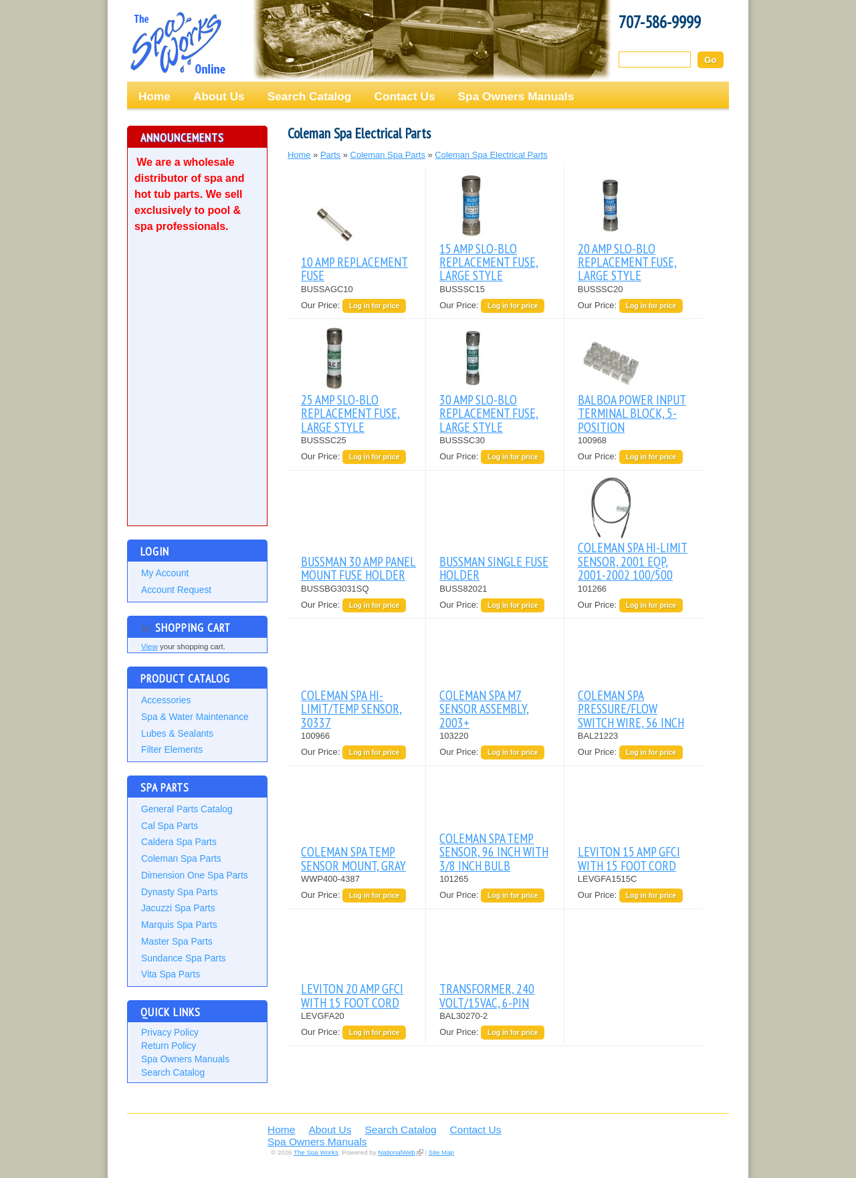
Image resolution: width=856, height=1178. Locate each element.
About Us (219, 96)
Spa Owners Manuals (516, 96)
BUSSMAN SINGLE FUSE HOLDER (493, 568)
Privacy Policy (170, 1032)
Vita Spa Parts (170, 974)
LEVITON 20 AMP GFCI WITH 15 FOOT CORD (352, 995)
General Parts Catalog (187, 809)
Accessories (166, 700)
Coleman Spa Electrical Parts (491, 155)
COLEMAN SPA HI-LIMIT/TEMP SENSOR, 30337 (351, 709)
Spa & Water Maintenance (195, 716)
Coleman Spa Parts (181, 858)
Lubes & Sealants (177, 733)
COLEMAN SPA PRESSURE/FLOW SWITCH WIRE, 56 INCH (631, 709)
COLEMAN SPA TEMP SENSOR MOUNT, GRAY (353, 858)
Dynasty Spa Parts (179, 892)
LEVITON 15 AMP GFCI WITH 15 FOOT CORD (629, 858)
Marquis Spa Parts (179, 924)
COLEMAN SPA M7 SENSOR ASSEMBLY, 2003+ (484, 709)
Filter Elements (172, 749)
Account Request (176, 589)
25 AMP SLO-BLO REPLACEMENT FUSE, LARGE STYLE (350, 413)
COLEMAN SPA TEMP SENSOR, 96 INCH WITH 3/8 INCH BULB (493, 852)
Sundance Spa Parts (183, 958)
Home (154, 96)
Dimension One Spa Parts (194, 875)
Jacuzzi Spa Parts (178, 908)
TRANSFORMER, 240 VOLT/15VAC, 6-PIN (486, 995)
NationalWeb (396, 1152)
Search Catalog (310, 96)
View (149, 646)
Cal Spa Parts (169, 825)
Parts (330, 155)
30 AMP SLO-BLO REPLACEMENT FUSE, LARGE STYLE (488, 413)
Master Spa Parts (177, 941)
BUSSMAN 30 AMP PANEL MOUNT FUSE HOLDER (358, 568)
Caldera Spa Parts (179, 841)
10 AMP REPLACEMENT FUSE (354, 268)
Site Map (441, 1152)
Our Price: (321, 305)
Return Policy (168, 1045)
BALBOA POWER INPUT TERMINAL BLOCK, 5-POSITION (632, 413)
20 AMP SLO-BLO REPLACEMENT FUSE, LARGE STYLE (627, 262)
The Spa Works (177, 42)
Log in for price (374, 306)
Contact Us (404, 96)
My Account (165, 573)
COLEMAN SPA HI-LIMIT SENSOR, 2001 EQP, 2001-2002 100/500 (632, 561)
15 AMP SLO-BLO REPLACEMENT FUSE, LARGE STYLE (488, 262)
